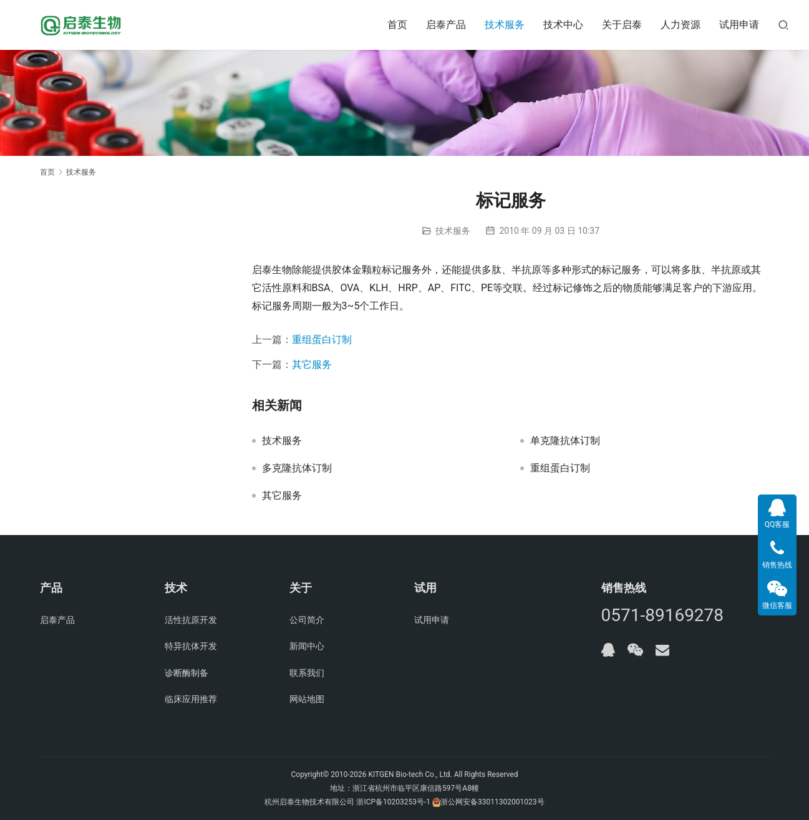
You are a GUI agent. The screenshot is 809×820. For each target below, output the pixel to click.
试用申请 (739, 25)
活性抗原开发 (191, 620)
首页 (397, 25)
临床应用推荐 (191, 699)
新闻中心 (306, 646)
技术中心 (563, 25)
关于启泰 (622, 25)
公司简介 (306, 620)
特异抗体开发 (191, 646)
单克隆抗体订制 (565, 440)
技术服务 (505, 25)
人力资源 (680, 25)
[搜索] (783, 24)
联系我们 (306, 673)
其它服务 (312, 364)
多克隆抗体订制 (297, 468)
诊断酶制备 (186, 673)
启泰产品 (446, 25)
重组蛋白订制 (322, 339)
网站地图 (306, 699)
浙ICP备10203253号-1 (393, 802)
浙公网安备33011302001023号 (492, 802)
